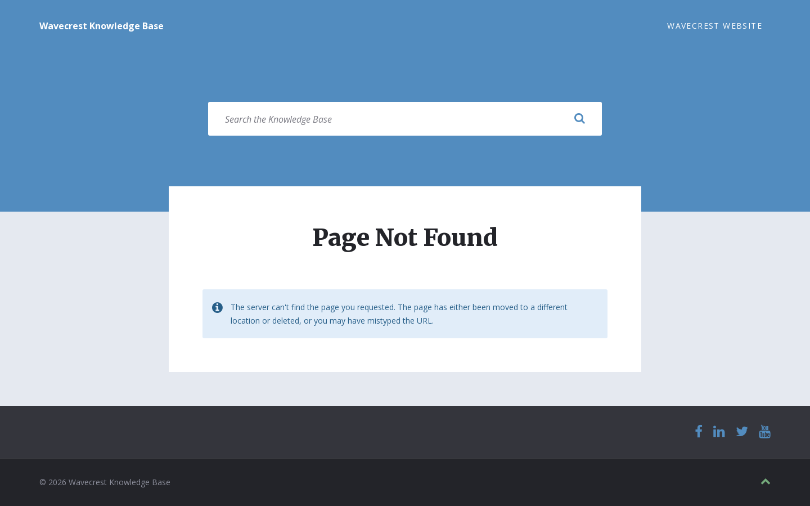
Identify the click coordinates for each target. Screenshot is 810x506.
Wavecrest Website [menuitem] (714, 25)
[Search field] (405, 119)
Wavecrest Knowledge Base (101, 26)
